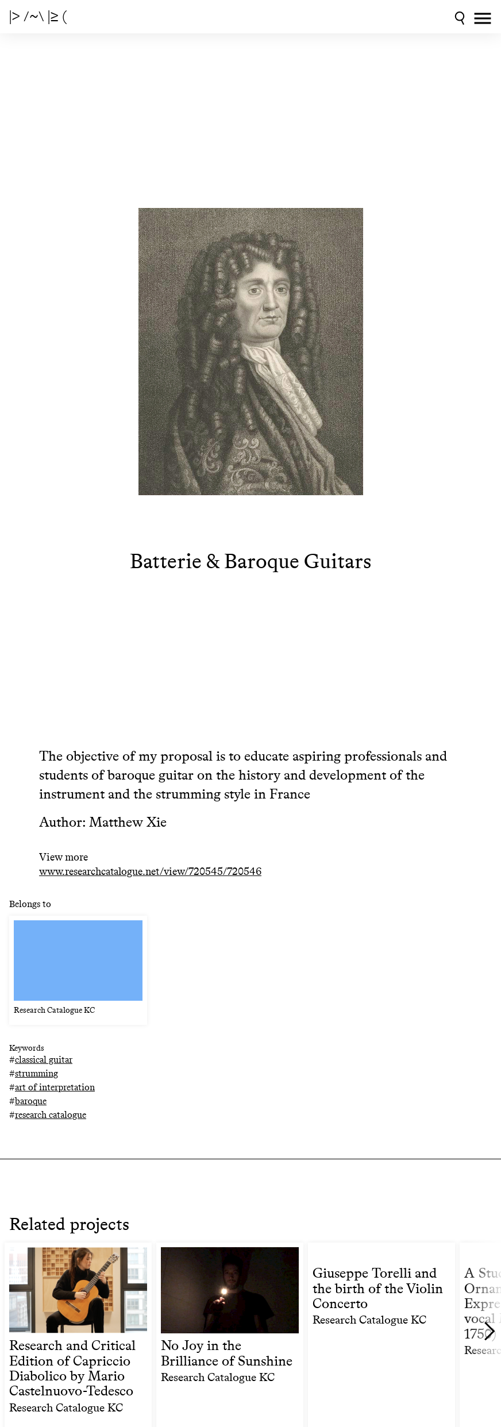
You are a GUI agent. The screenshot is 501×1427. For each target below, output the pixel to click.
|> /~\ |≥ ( (38, 16)
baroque (31, 1101)
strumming (36, 1073)
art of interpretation (55, 1087)
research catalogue (50, 1114)
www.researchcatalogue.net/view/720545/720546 (150, 872)
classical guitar (43, 1059)
